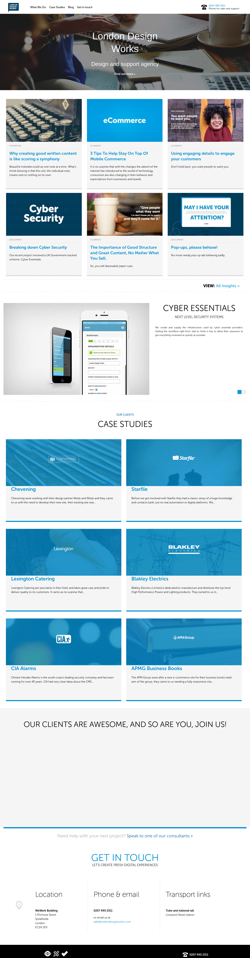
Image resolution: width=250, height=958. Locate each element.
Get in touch (84, 7)
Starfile (139, 489)
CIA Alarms (23, 668)
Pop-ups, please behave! (194, 247)
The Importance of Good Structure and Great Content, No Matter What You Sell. (124, 253)
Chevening (23, 489)
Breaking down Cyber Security (38, 247)
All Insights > (227, 285)
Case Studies (57, 7)
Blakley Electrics (149, 579)
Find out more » (125, 73)
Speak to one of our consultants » (160, 836)
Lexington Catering (33, 579)
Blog (71, 7)
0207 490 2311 (217, 5)
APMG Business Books (156, 668)
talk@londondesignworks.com (112, 921)
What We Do (38, 7)
